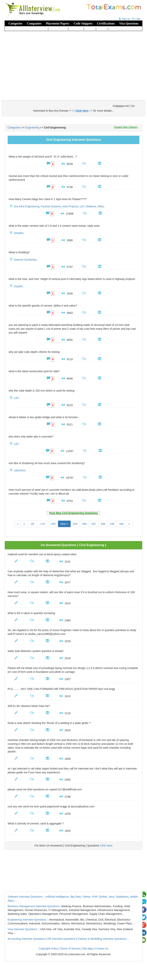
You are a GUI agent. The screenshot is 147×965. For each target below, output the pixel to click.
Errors (114, 28)
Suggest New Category (126, 127)
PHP (94, 896)
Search (90, 28)
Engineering (32, 127)
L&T (82, 206)
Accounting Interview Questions (26, 938)
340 (121, 523)
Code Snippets (83, 23)
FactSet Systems (51, 206)
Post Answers (58, 28)
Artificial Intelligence (57, 896)
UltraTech (19, 470)
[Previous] (18, 524)
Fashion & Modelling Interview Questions (102, 938)
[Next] (129, 524)
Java (111, 896)
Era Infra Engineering (26, 206)
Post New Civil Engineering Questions (73, 512)
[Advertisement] (73, 62)
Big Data (75, 896)
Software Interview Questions (25, 896)
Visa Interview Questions (22, 929)
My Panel (76, 28)
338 (103, 523)
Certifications (106, 23)
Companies (34, 23)
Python (86, 896)
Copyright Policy (48, 948)
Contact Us (101, 948)
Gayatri (18, 286)
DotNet (103, 896)
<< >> (82, 110)
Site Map (87, 948)
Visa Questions (129, 23)
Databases (122, 896)
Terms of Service (70, 948)
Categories (15, 23)
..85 (32, 523)
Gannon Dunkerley (25, 259)
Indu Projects (70, 206)
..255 (53, 523)
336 (84, 523)
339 (112, 523)
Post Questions (38, 28)
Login (135, 18)
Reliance (91, 206)
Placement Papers (57, 23)
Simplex (19, 233)
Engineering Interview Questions (27, 919)
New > (64, 523)
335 (75, 523)
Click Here (106, 845)
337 (93, 523)
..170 (42, 523)
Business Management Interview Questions (33, 906)
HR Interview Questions (61, 938)
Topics (102, 28)
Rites (101, 206)
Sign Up (124, 18)
